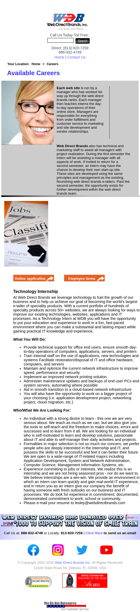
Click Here (94, 533)
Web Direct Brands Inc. (73, 563)
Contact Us (76, 57)
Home (59, 57)
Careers (52, 64)
